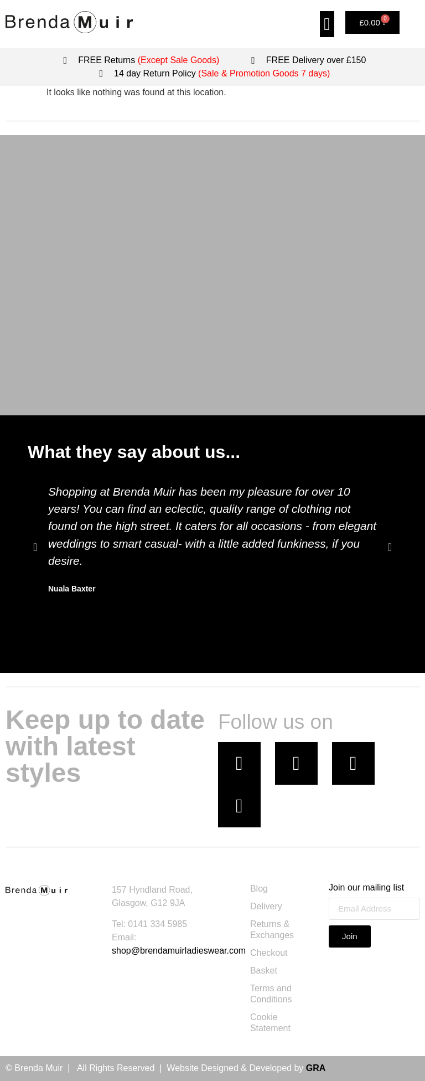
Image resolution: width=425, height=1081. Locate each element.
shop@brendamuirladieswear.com (179, 950)
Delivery (266, 906)
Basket (263, 970)
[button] (327, 24)
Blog (259, 888)
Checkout (269, 953)
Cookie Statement (270, 1022)
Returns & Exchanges (272, 929)
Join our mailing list (366, 887)
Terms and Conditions (271, 994)
